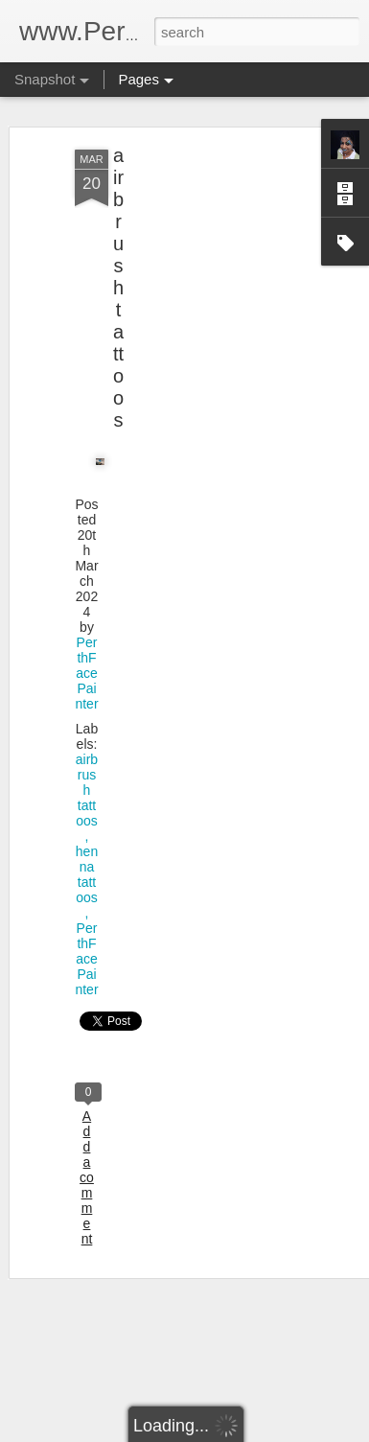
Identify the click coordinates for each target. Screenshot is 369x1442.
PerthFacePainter (86, 673)
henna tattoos (87, 874)
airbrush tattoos (118, 287)
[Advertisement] (204, 279)
